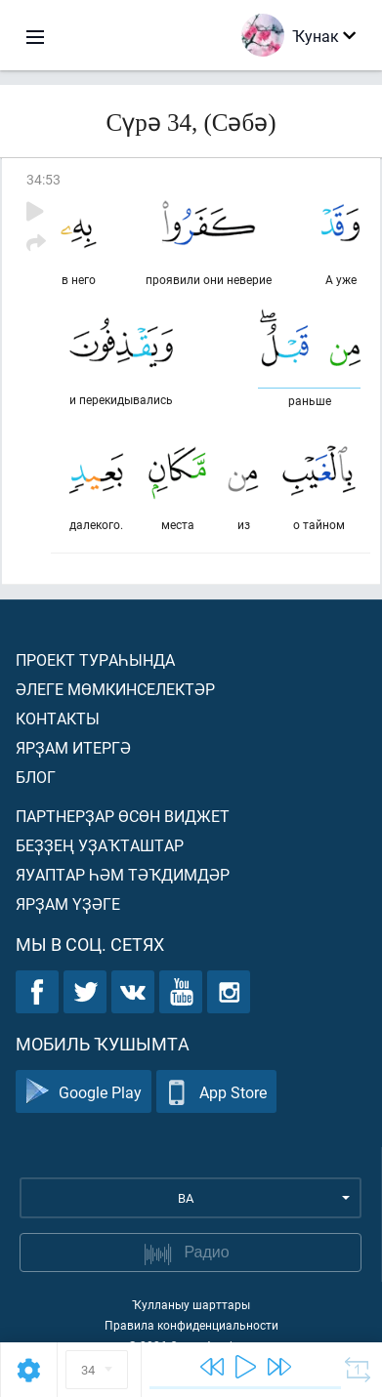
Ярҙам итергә (73, 747)
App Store (216, 1092)
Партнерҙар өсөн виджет (123, 815)
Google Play (83, 1092)
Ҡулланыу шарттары (191, 1304)
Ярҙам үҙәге (68, 903)
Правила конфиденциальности (191, 1325)
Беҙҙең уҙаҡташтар (100, 845)
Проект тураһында (95, 659)
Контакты (58, 718)
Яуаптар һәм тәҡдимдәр (123, 874)
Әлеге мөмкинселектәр (115, 688)
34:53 (43, 179)
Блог (36, 776)
